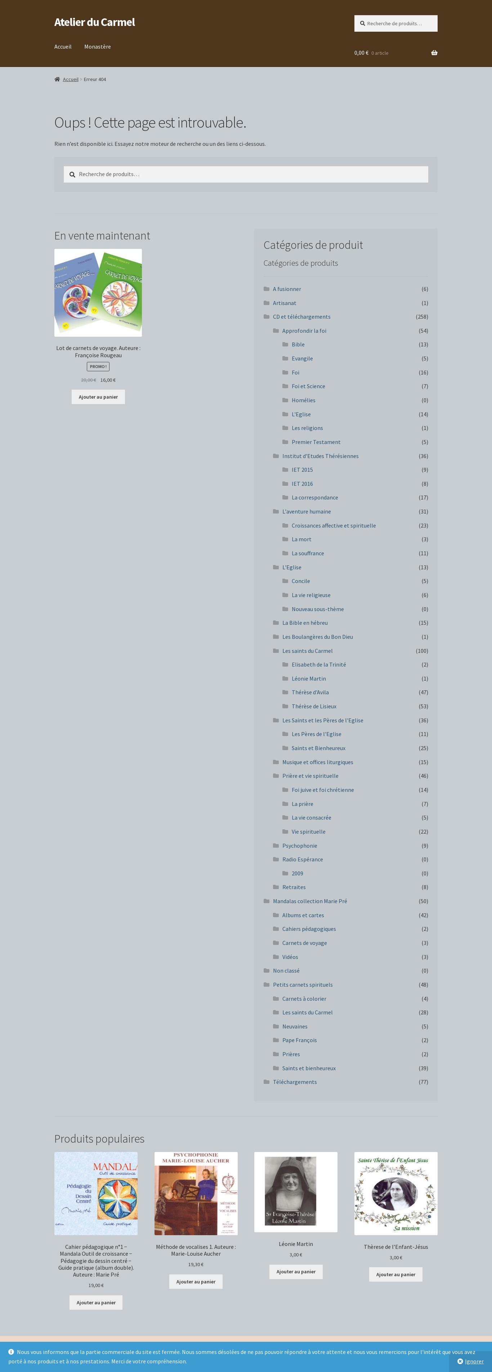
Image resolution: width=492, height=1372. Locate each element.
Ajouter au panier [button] (98, 397)
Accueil (63, 46)
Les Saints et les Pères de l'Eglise (322, 720)
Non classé (286, 970)
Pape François (299, 1040)
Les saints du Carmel (307, 650)
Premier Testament (316, 441)
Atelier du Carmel (94, 22)
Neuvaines (295, 1026)
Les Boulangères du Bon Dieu (317, 636)
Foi (295, 372)
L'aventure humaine (306, 511)
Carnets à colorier (304, 998)
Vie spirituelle (309, 831)
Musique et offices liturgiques (317, 762)
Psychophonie (299, 845)
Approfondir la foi (304, 330)
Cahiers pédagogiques (309, 928)
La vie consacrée (311, 817)
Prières (291, 1054)
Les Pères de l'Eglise (316, 733)
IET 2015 (302, 469)
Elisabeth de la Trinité (319, 664)
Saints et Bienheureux (318, 748)
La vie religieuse (311, 594)
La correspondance (315, 497)
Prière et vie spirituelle (310, 775)
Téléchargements (295, 1081)
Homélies (304, 400)
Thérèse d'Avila (310, 692)
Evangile (302, 358)
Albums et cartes (303, 915)
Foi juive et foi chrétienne (323, 789)
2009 (297, 873)
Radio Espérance (302, 859)
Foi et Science (308, 386)
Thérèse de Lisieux (314, 706)
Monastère (97, 46)
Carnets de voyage (304, 942)
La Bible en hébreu (305, 622)
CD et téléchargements (302, 316)
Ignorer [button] (474, 1361)
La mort (302, 539)
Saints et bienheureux (309, 1068)
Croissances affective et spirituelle (334, 525)
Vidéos (290, 956)
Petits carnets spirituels (303, 984)
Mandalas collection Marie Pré (310, 901)
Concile (301, 580)
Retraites (294, 887)
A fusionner (287, 288)
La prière (302, 803)
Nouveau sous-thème (318, 609)
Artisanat (284, 302)
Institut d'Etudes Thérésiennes (320, 455)
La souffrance (308, 553)
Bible (298, 344)
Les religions (307, 427)
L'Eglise (301, 414)
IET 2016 (302, 483)
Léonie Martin (309, 678)
